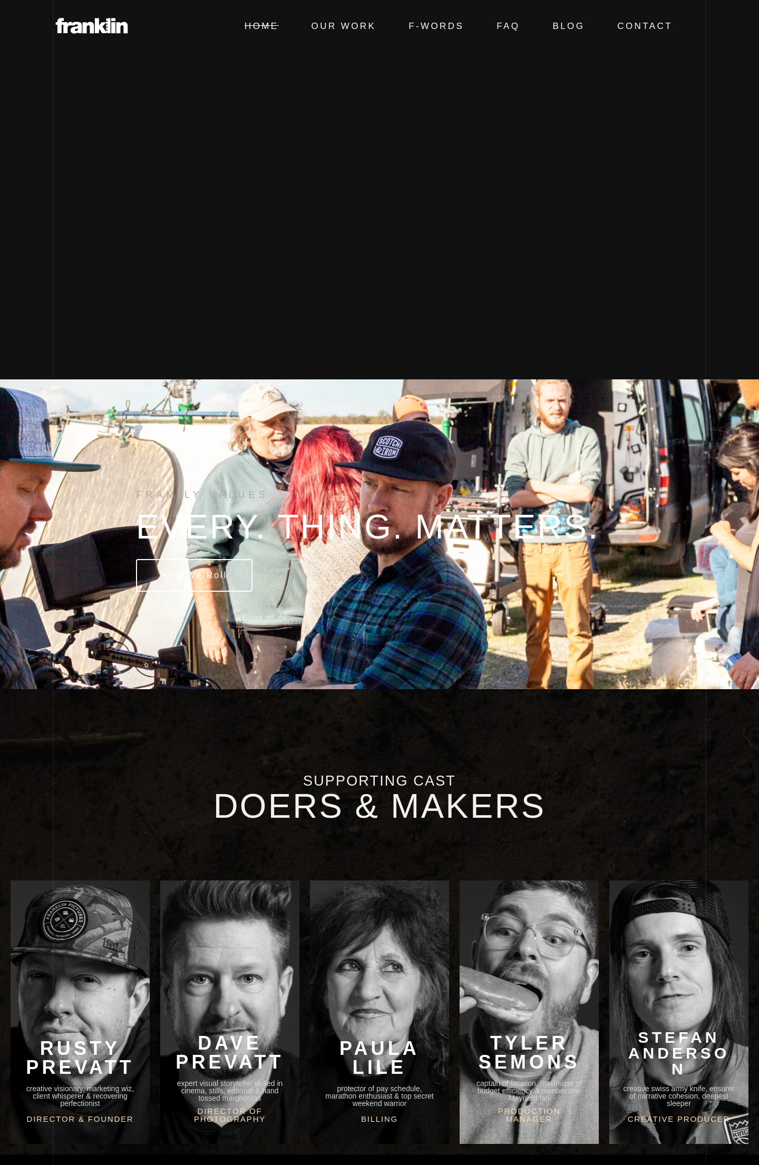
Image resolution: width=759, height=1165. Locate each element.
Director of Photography (230, 1115)
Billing (379, 1119)
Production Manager (529, 1115)
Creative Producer (679, 1119)
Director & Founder (80, 1119)
